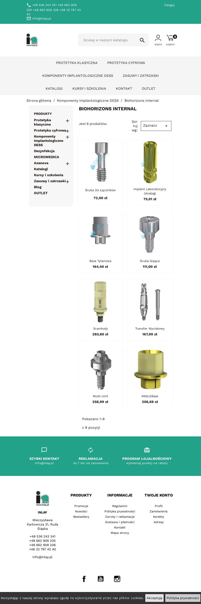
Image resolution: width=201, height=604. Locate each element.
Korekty (158, 516)
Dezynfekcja (44, 151)
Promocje (81, 506)
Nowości (81, 511)
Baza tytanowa (100, 261)
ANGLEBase (149, 396)
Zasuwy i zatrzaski (141, 76)
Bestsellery (81, 516)
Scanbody (100, 328)
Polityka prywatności (183, 598)
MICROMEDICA (46, 157)
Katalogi (54, 88)
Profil (159, 506)
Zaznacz (156, 126)
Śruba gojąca (150, 261)
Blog (37, 187)
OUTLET (148, 88)
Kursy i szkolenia (89, 88)
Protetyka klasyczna (77, 63)
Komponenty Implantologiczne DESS (77, 76)
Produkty (43, 114)
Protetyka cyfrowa (126, 63)
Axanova (41, 163)
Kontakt (124, 88)
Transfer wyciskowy (149, 328)
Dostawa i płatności (120, 522)
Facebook (84, 579)
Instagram (117, 579)
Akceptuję (154, 598)
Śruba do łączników (100, 190)
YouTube (100, 579)
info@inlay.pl (42, 557)
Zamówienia (158, 511)
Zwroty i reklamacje (120, 516)
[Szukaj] (113, 39)
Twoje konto (158, 495)
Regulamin (119, 506)
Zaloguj (169, 5)
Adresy (159, 522)
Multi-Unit (100, 396)
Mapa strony (120, 532)
